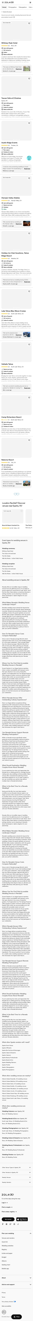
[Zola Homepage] (9, 2)
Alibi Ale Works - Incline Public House (12, 558)
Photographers (12, 7)
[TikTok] (19, 1225)
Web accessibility (6, 1306)
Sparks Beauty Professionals (9, 1057)
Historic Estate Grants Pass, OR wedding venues (15, 1093)
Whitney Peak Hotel (7, 551)
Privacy (4, 1292)
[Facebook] (4, 1225)
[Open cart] (30, 2)
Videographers (23, 7)
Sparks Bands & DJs (7, 1060)
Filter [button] (16, 1317)
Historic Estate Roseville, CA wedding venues (14, 1079)
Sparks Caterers (6, 1055)
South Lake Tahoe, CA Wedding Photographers (15, 1131)
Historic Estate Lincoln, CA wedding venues (14, 1091)
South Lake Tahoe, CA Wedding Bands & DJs (14, 1121)
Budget (4, 1257)
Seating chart (6, 1265)
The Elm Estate (6, 556)
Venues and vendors (8, 1238)
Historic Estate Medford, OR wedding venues (14, 1081)
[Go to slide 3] (16, 39)
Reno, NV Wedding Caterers (10, 1114)
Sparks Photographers (8, 1069)
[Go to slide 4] (18, 39)
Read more (19, 69)
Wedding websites (7, 1246)
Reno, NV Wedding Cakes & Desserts (12, 1140)
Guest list (5, 1242)
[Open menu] (3, 2)
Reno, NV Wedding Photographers (11, 1133)
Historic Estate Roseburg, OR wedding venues (15, 1096)
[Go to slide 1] (13, 39)
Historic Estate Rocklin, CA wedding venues (14, 1086)
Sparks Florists (6, 1065)
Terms (3, 1297)
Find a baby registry (9, 1212)
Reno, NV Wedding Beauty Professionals (13, 1150)
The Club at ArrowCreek (9, 553)
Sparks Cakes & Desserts (9, 1052)
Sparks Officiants (6, 1048)
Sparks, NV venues (6, 11)
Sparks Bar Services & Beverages (11, 1050)
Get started (8, 1219)
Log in (5, 1203)
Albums (4, 1261)
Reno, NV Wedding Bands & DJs (11, 1123)
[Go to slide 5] (19, 39)
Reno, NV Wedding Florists (9, 1157)
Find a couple (7, 1207)
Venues (4, 7)
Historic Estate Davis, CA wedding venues (13, 1083)
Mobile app (5, 1268)
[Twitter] (11, 1225)
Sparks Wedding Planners (9, 1062)
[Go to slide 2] (15, 39)
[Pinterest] (8, 1225)
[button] (29, 23)
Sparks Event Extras (7, 1045)
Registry (4, 1249)
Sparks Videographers (8, 1067)
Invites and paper (7, 1253)
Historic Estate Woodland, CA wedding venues (15, 1088)
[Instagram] (15, 1225)
